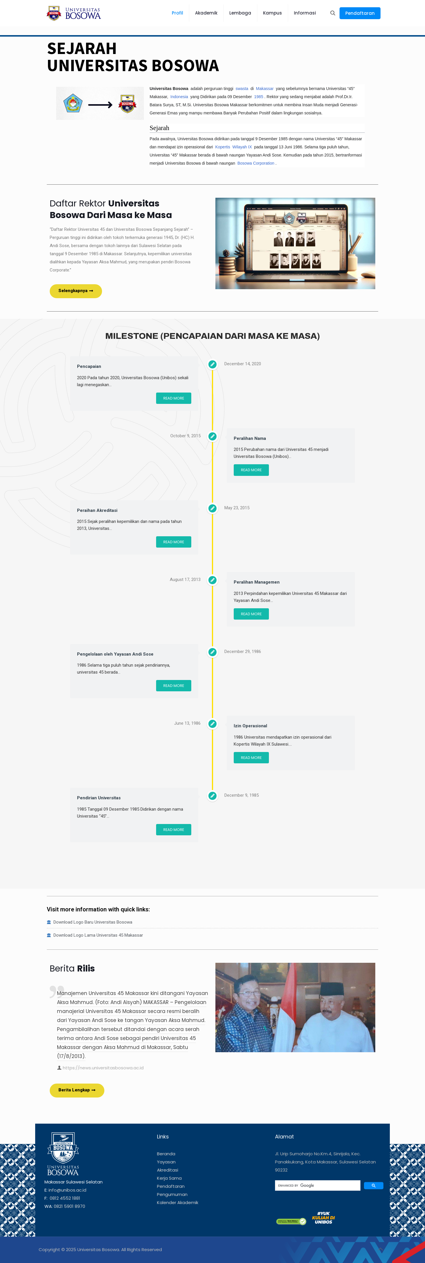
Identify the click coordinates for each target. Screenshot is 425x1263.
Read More (173, 398)
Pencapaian (89, 366)
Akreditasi (167, 1170)
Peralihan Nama (250, 438)
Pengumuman (172, 1194)
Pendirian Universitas (99, 797)
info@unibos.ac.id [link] (67, 1190)
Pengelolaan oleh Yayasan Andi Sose (115, 654)
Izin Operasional (250, 725)
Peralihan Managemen (257, 582)
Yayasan (166, 1162)
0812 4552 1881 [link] (64, 1198)
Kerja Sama (169, 1178)
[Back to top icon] (380, 1249)
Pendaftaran (360, 13)
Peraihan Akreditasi (97, 510)
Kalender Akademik (177, 1202)
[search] (317, 1185)
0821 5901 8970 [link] (69, 1206)
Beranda (166, 1154)
